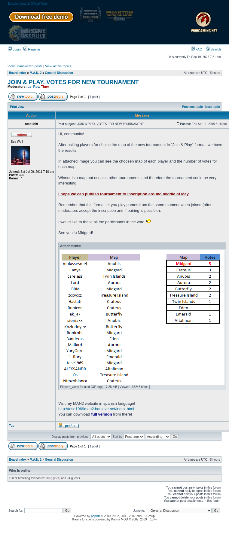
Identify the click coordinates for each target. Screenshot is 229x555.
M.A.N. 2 (35, 73)
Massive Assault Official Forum (28, 3)
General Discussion (59, 73)
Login (14, 49)
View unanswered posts (25, 66)
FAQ (196, 49)
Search (213, 49)
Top (11, 425)
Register (31, 49)
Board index (17, 73)
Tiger (45, 86)
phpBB (95, 516)
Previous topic (192, 106)
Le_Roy (33, 86)
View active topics (58, 66)
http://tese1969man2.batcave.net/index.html (96, 409)
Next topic (212, 106)
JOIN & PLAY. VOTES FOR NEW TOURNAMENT (73, 82)
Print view (17, 106)
